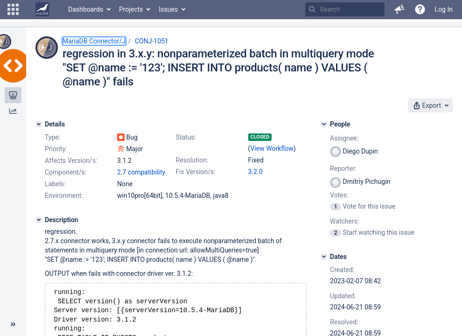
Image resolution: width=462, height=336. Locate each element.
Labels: (55, 184)
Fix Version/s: (196, 171)
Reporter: (343, 168)
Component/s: (65, 172)
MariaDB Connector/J (94, 41)
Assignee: (344, 138)
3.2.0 (255, 171)
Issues (168, 9)
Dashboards (85, 9)
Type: (52, 137)
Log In (444, 9)
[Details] (38, 124)
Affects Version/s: (71, 160)
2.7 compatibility (141, 172)
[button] (13, 9)
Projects (131, 9)
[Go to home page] (42, 9)
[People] (324, 124)
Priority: (56, 149)
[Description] (38, 220)
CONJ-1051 (151, 41)
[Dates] (324, 256)
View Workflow (272, 148)
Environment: (64, 195)
